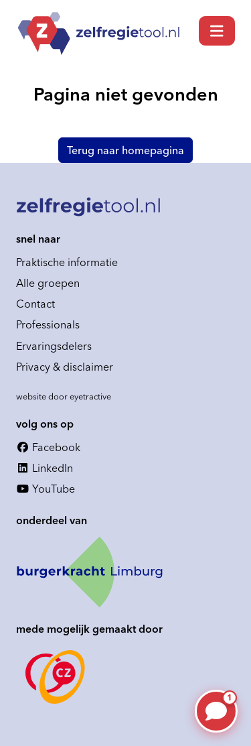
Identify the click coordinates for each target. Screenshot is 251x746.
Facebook (48, 447)
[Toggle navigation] (217, 31)
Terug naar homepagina (125, 150)
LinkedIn (44, 468)
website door (63, 396)
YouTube (45, 488)
